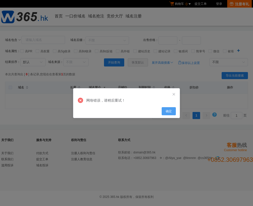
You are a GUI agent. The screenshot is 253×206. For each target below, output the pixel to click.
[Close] (174, 94)
